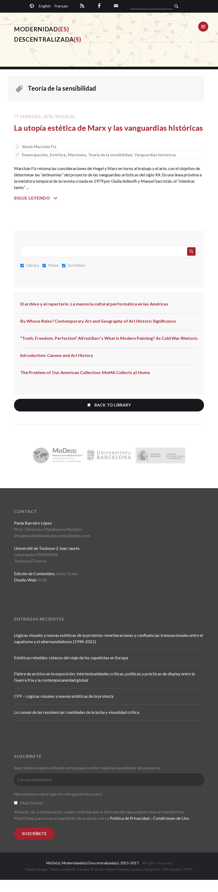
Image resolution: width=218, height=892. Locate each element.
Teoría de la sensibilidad (116, 166)
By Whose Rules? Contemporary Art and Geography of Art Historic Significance (98, 333)
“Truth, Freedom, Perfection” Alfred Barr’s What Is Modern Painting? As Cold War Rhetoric (109, 350)
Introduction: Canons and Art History (56, 367)
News (50, 277)
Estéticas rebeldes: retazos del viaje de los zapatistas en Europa (71, 669)
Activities (73, 277)
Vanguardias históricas (164, 166)
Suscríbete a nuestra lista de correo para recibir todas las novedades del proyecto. (87, 780)
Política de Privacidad (129, 830)
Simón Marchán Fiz (40, 158)
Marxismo (80, 166)
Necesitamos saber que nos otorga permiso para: (58, 806)
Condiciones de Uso (171, 830)
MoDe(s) (64, 116)
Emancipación (36, 166)
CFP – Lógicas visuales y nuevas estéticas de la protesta (63, 708)
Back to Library (109, 417)
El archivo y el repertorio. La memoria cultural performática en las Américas (94, 315)
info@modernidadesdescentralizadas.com (52, 547)
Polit (42, 592)
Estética (60, 166)
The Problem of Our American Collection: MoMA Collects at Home (85, 384)
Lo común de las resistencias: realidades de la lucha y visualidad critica (76, 724)
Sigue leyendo (49, 210)
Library (29, 277)
